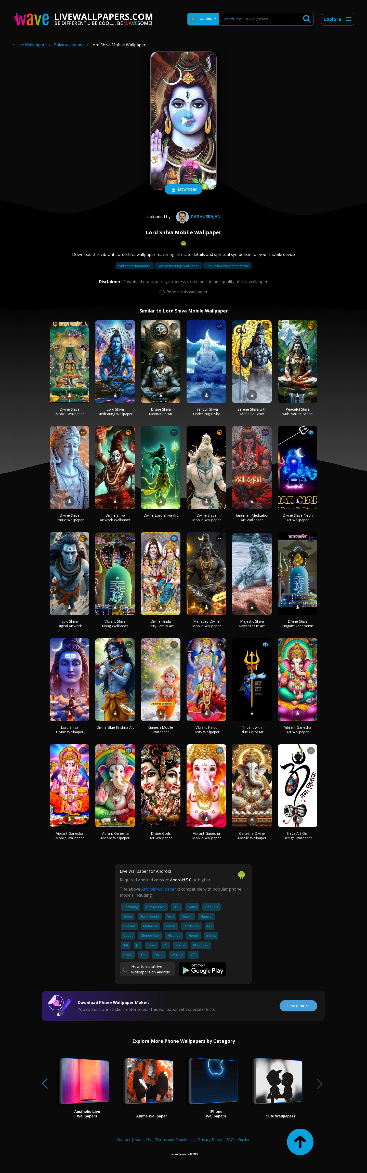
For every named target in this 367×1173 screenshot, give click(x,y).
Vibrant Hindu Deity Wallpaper (206, 729)
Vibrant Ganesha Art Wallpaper (297, 729)
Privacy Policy (210, 1139)
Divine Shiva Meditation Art (161, 411)
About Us (143, 1139)
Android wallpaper (158, 889)
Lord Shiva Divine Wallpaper (69, 729)
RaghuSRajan (198, 216)
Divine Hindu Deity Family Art (161, 623)
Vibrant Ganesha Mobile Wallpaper (69, 835)
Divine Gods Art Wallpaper (161, 835)
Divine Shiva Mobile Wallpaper (69, 411)
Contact (123, 1139)
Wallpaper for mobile (134, 266)
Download (183, 189)
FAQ (230, 1139)
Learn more (298, 1006)
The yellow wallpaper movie (227, 266)
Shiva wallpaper (69, 45)
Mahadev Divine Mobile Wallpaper (206, 623)
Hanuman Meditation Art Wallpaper (251, 517)
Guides (244, 1139)
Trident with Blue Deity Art (252, 729)
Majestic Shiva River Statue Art (252, 623)
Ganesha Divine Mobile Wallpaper (252, 835)
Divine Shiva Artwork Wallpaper (115, 517)
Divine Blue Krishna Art (115, 727)
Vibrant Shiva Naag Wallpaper (115, 623)
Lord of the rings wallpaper (179, 266)
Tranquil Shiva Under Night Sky (206, 411)
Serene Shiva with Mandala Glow (252, 411)
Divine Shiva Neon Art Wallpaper (298, 517)
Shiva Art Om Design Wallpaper (297, 835)
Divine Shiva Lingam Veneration (297, 623)
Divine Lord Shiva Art (160, 515)
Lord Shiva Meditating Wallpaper (115, 411)
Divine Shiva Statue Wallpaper (70, 517)
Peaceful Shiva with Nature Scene (297, 411)
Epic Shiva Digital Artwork (69, 623)
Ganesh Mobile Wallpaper (160, 729)
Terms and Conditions (174, 1139)
